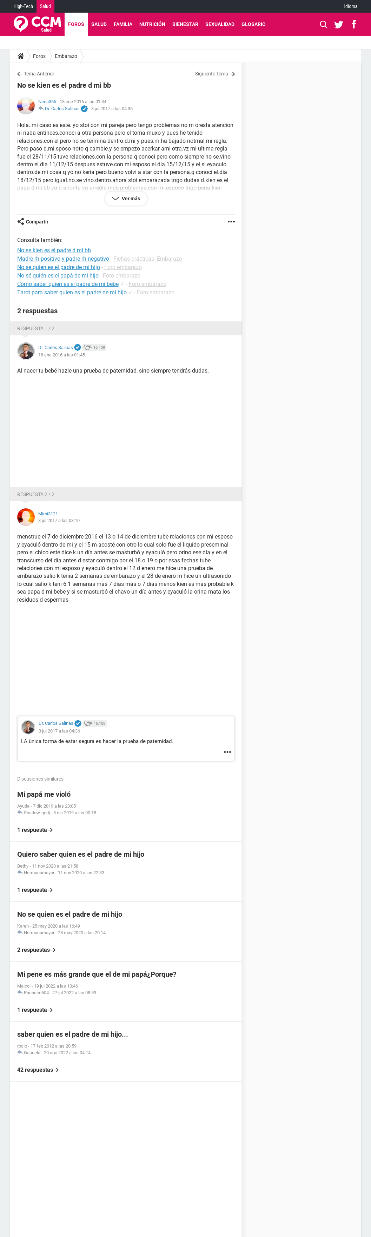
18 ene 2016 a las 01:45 (61, 354)
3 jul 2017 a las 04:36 (112, 108)
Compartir (37, 222)
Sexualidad (219, 24)
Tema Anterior (39, 73)
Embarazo (66, 56)
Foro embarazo (123, 267)
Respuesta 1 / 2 (35, 328)
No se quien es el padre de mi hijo (58, 267)
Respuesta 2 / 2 (35, 494)
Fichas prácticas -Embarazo (147, 258)
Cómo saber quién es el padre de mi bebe (68, 284)
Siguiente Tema (211, 73)
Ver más (130, 198)
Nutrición (152, 24)
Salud (45, 6)
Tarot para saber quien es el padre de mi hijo (72, 292)
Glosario (253, 24)
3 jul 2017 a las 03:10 (59, 520)
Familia (123, 24)
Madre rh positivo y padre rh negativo (63, 258)
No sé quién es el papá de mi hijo (58, 275)
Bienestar (185, 24)
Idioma (351, 6)
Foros (76, 24)
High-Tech (23, 6)
